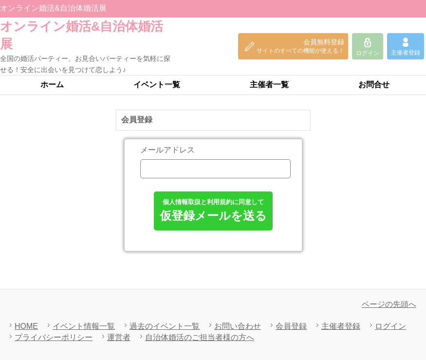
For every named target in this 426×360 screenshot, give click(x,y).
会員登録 (291, 326)
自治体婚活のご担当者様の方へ (199, 337)
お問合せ (373, 84)
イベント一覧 (156, 84)
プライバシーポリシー (54, 337)
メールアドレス (167, 150)
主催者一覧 (269, 84)
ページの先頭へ (389, 304)
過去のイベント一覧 (165, 326)
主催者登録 (340, 326)
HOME (26, 326)
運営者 (118, 337)
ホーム (52, 84)
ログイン (390, 326)
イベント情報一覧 (84, 326)
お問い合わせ (237, 326)
